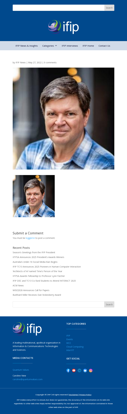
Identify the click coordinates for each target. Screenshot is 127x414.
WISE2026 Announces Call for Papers (31, 290)
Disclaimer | (74, 394)
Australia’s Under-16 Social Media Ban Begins (35, 261)
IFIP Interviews (70, 45)
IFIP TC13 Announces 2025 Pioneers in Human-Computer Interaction (47, 266)
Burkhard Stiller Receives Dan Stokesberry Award (37, 294)
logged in (30, 238)
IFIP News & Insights (26, 45)
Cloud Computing (74, 346)
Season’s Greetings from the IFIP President (34, 252)
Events (69, 339)
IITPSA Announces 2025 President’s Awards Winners (38, 257)
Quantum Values (21, 369)
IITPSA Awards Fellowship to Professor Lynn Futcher (39, 276)
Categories (49, 45)
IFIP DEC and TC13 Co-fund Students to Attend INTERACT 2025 (44, 280)
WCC (68, 343)
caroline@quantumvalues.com (27, 379)
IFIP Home (88, 45)
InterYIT (70, 350)
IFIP (68, 335)
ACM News (18, 285)
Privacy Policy (85, 394)
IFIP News (21, 62)
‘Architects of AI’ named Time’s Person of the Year (37, 271)
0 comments (50, 62)
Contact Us (104, 45)
